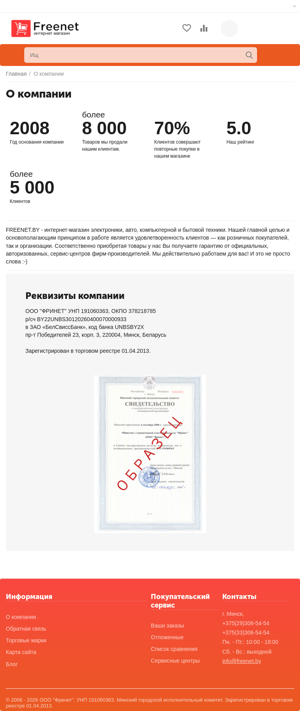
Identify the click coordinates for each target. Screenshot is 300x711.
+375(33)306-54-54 (245, 632)
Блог (12, 664)
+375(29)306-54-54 (245, 623)
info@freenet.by (241, 661)
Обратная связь (26, 629)
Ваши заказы (167, 625)
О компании (21, 617)
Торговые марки (26, 640)
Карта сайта (21, 652)
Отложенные (167, 637)
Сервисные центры (175, 661)
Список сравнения (174, 649)
